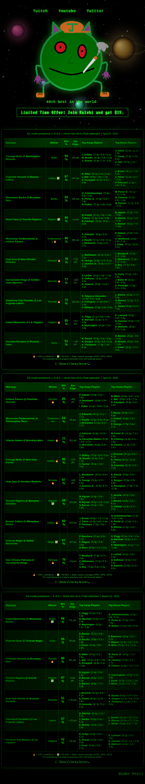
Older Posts (131, 774)
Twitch (40, 11)
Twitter (95, 11)
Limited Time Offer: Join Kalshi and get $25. (72, 112)
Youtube (67, 11)
